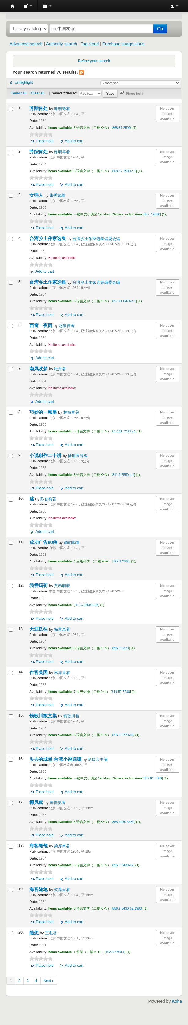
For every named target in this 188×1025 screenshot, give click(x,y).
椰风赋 (36, 802)
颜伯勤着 (72, 543)
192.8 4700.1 (115, 952)
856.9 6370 (120, 648)
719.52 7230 (121, 691)
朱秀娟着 (57, 195)
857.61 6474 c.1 (124, 301)
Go (160, 28)
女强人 (36, 195)
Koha (177, 1001)
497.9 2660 (121, 561)
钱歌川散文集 (43, 715)
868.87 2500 (121, 127)
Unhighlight (24, 82)
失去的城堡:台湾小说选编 (56, 759)
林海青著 (71, 412)
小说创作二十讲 (46, 455)
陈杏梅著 (48, 499)
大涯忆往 (39, 629)
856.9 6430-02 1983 (127, 908)
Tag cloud (89, 43)
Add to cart (74, 141)
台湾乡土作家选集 (48, 238)
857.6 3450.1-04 (86, 605)
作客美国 (39, 672)
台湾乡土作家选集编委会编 (96, 239)
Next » (49, 981)
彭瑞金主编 (98, 759)
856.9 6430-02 (123, 865)
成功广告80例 (44, 542)
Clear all (37, 93)
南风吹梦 (39, 368)
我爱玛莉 (39, 585)
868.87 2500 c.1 (124, 171)
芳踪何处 (39, 108)
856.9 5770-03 (123, 735)
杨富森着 (62, 629)
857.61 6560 (153, 778)
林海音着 (62, 673)
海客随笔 (39, 845)
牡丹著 (60, 369)
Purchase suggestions (123, 43)
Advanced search (25, 43)
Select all (19, 93)
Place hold (45, 141)
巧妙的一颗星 (43, 412)
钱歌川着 (71, 716)
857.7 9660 (152, 214)
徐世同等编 (78, 456)
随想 (34, 932)
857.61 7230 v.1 (124, 431)
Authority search (61, 43)
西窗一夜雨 (41, 325)
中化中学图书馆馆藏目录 (12, 6)
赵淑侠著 (67, 326)
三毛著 (51, 933)
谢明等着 (62, 109)
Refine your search (94, 61)
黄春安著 (57, 803)
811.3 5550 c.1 (123, 475)
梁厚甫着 (62, 846)
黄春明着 (62, 586)
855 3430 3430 (123, 822)
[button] (28, 6)
